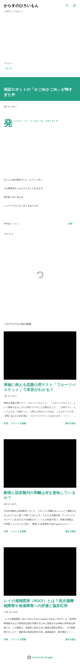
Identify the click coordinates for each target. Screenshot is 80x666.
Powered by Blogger (40, 657)
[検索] (67, 5)
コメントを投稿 (18, 423)
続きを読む (70, 423)
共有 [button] (70, 223)
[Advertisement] (40, 38)
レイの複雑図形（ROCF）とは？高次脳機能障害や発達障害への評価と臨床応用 (39, 603)
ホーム (9, 68)
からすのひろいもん (21, 5)
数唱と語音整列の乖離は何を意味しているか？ (40, 495)
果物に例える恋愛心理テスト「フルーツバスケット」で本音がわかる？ (40, 387)
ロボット (15, 223)
